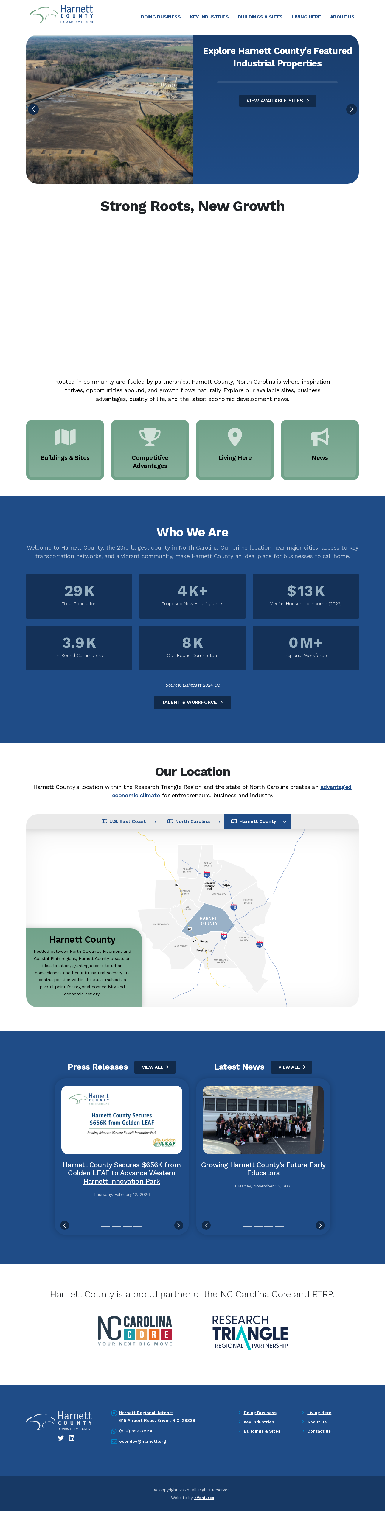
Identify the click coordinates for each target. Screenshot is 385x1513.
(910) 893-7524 (136, 1433)
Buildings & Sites (260, 17)
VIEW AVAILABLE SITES (277, 102)
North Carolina (188, 823)
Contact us (320, 1433)
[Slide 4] (137, 1229)
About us (317, 1424)
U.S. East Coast (111, 823)
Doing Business (161, 17)
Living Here (306, 17)
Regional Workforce (306, 656)
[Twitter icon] (61, 1440)
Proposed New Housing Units (192, 604)
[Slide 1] (105, 1229)
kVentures (204, 1499)
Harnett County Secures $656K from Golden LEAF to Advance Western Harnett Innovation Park (122, 1175)
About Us (342, 17)
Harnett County (265, 823)
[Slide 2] (116, 1229)
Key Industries (209, 17)
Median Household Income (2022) (306, 604)
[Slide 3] (127, 1229)
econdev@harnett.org (144, 1443)
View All (155, 1069)
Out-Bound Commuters (192, 656)
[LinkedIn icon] (72, 1440)
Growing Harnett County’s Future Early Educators (263, 1171)
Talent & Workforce (193, 703)
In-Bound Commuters (79, 656)
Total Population (79, 604)
